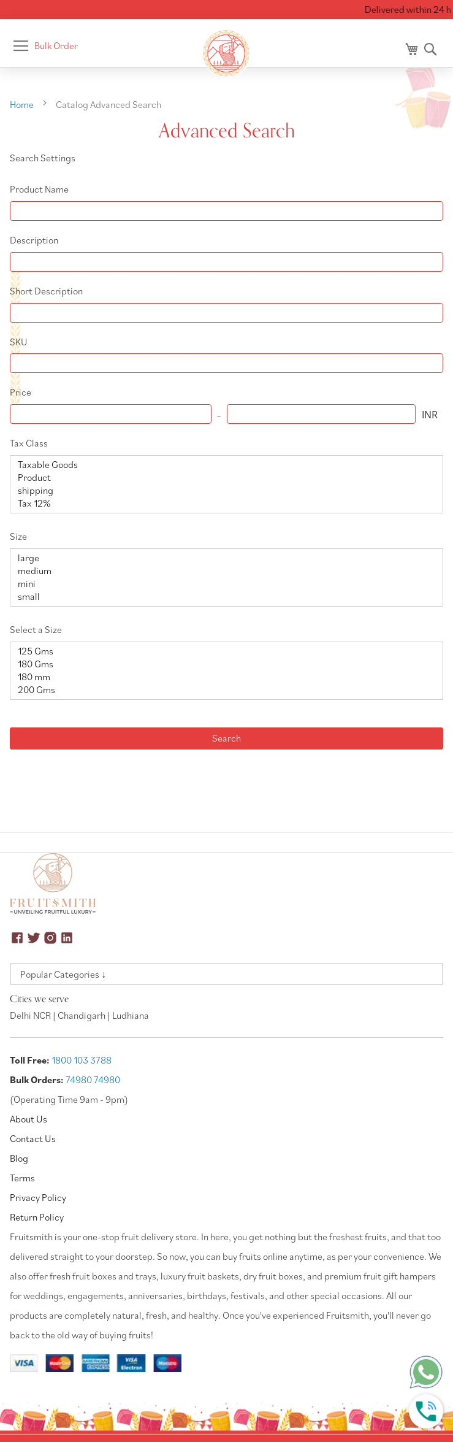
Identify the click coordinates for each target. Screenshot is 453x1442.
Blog (19, 1158)
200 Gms (222, 689)
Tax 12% (222, 503)
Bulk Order (56, 45)
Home (23, 104)
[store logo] (226, 53)
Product (222, 477)
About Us (28, 1119)
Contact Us (33, 1138)
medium (222, 570)
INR (430, 414)
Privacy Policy (38, 1197)
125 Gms (222, 651)
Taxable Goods (222, 464)
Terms (22, 1178)
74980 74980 (93, 1079)
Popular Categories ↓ (63, 974)
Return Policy (37, 1217)
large (222, 557)
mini (222, 583)
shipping (222, 490)
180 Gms (222, 664)
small (222, 596)
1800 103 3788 (81, 1060)
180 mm (222, 676)
